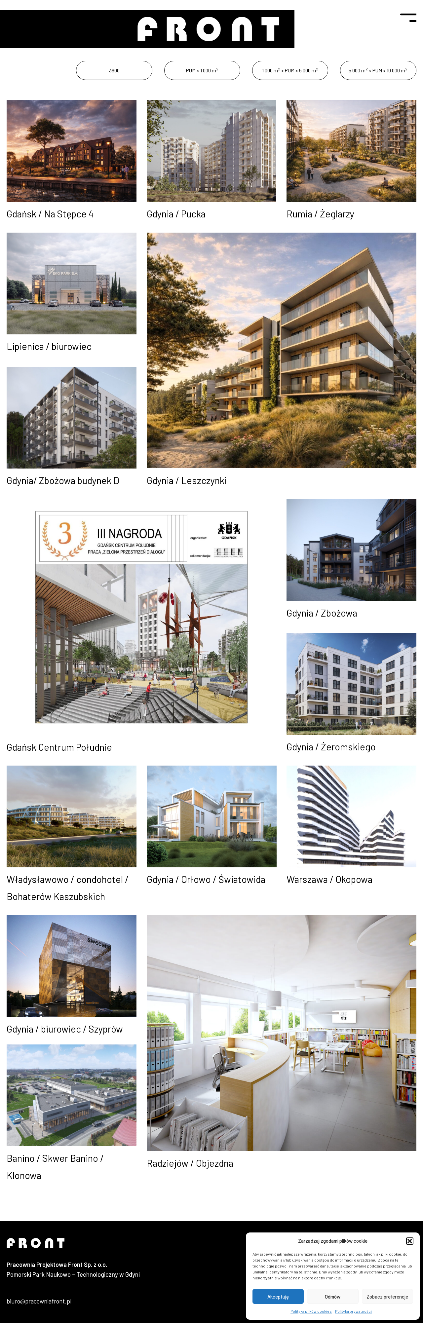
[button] (409, 1241)
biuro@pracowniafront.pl (39, 1301)
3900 (114, 70)
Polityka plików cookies (311, 1311)
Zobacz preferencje (387, 1297)
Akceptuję (278, 1297)
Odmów (332, 1297)
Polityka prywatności (353, 1311)
